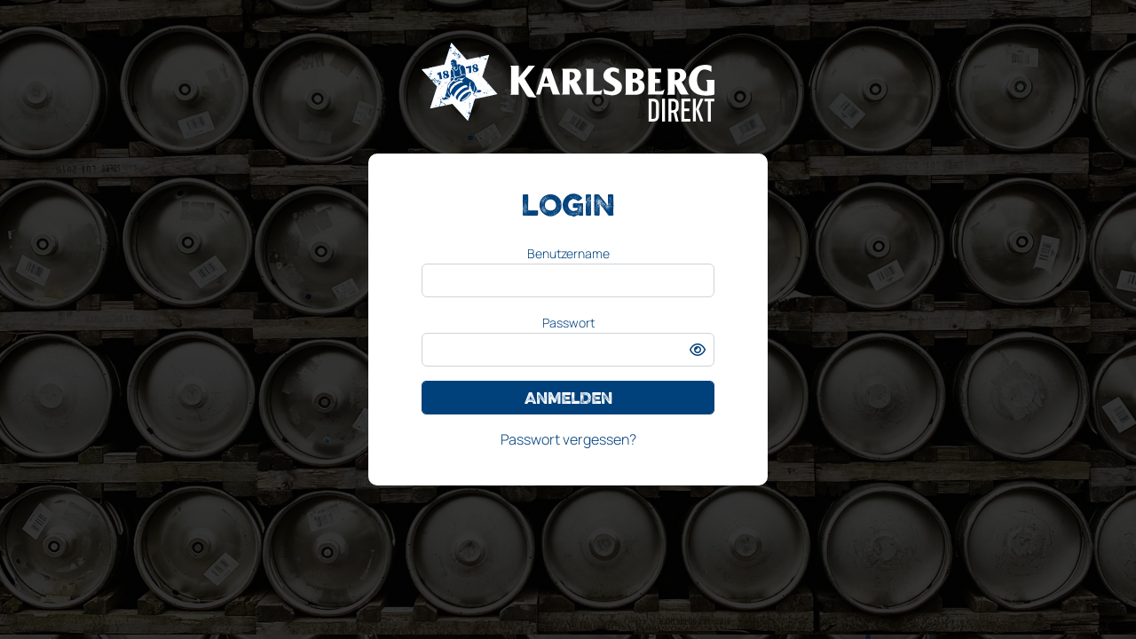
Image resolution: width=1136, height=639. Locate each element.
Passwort (568, 322)
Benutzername (568, 253)
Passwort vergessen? (568, 439)
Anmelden (568, 397)
